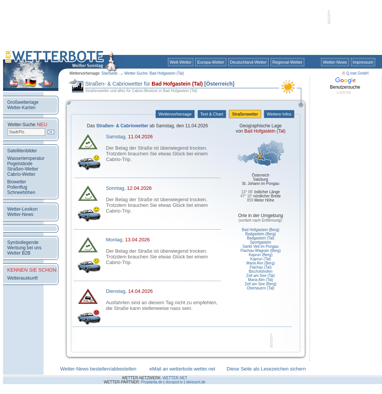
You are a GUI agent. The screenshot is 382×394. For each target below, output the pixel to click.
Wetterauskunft (22, 278)
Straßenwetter (245, 114)
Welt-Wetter (181, 62)
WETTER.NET (175, 378)
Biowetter (16, 181)
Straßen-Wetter (22, 169)
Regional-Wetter (287, 62)
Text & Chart (211, 114)
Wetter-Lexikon (22, 209)
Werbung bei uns (24, 247)
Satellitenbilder (22, 150)
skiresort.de (195, 382)
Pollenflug (17, 187)
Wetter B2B (18, 253)
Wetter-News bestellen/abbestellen (98, 369)
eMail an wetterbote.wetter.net (182, 369)
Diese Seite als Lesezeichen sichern (266, 369)
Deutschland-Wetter (248, 62)
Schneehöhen (21, 192)
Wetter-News (335, 62)
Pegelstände (20, 163)
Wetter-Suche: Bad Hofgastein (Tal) (154, 73)
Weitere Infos (279, 114)
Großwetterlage (23, 102)
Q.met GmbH (357, 73)
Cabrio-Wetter (21, 174)
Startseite (109, 73)
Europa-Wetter (210, 62)
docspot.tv (174, 382)
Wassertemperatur (25, 158)
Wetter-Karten (21, 107)
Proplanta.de (152, 382)
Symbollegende (23, 242)
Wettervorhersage (175, 114)
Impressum (363, 62)
